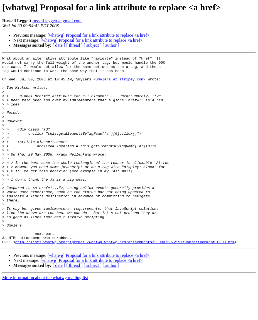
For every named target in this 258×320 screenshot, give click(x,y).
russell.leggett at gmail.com (57, 20)
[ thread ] (74, 45)
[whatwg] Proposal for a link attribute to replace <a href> (99, 35)
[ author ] (111, 45)
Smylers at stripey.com (119, 84)
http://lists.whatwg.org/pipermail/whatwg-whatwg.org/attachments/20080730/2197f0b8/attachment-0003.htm (125, 279)
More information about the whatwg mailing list (45, 315)
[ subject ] (93, 45)
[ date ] (59, 45)
